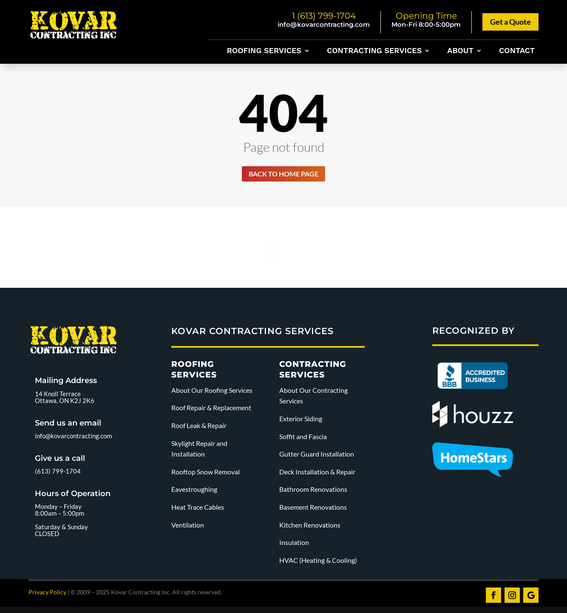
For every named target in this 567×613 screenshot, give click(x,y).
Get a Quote (510, 21)
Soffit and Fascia (303, 438)
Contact (517, 51)
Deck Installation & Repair (317, 473)
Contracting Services (374, 51)
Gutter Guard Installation (316, 456)
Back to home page (283, 174)
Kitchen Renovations (309, 526)
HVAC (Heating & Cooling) (318, 562)
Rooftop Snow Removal (205, 473)
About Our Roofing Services (211, 392)
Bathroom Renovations (313, 491)
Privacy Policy (47, 594)
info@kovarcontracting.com (324, 24)
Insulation (294, 544)
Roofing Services (264, 51)
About (460, 51)
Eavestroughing (194, 491)
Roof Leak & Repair (199, 427)
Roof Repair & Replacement (211, 410)
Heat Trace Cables (197, 509)
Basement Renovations (313, 509)
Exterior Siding (300, 421)
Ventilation (187, 526)
